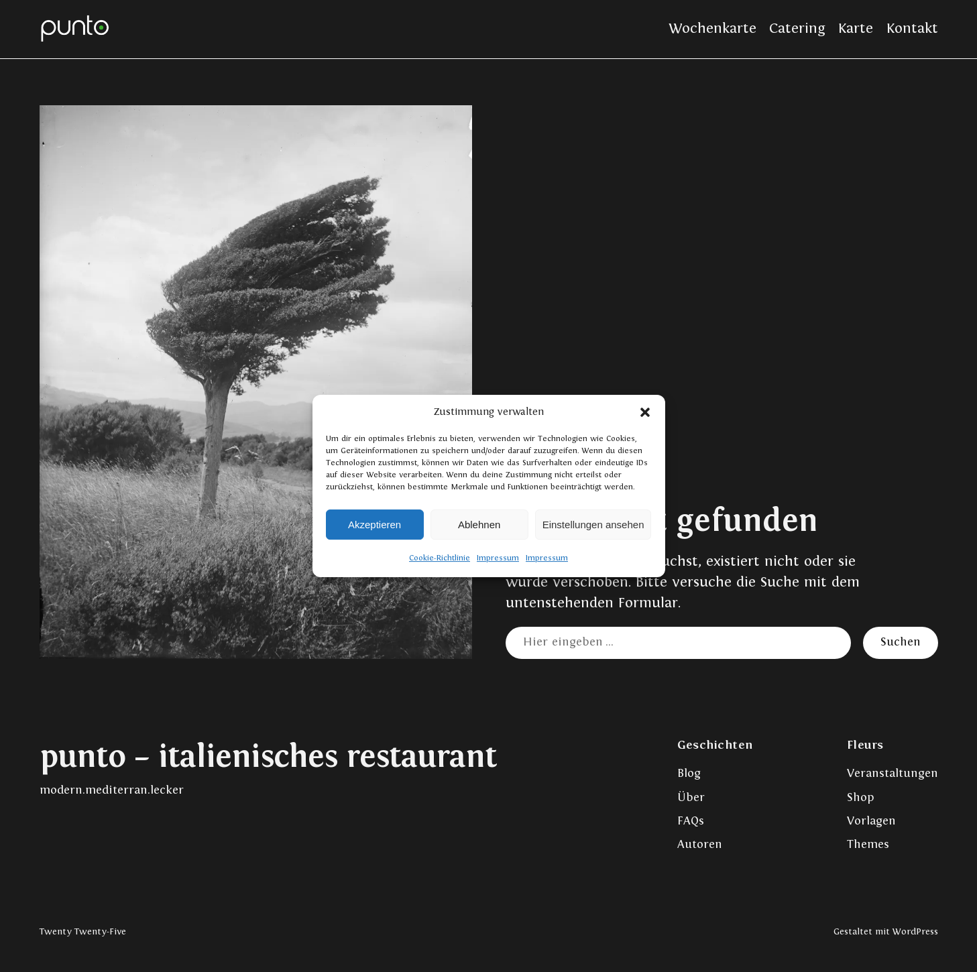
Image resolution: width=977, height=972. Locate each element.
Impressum (498, 557)
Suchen (900, 642)
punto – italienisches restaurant (268, 757)
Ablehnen (479, 524)
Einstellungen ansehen (593, 524)
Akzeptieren (374, 524)
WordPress (915, 931)
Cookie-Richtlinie (439, 557)
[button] (645, 412)
